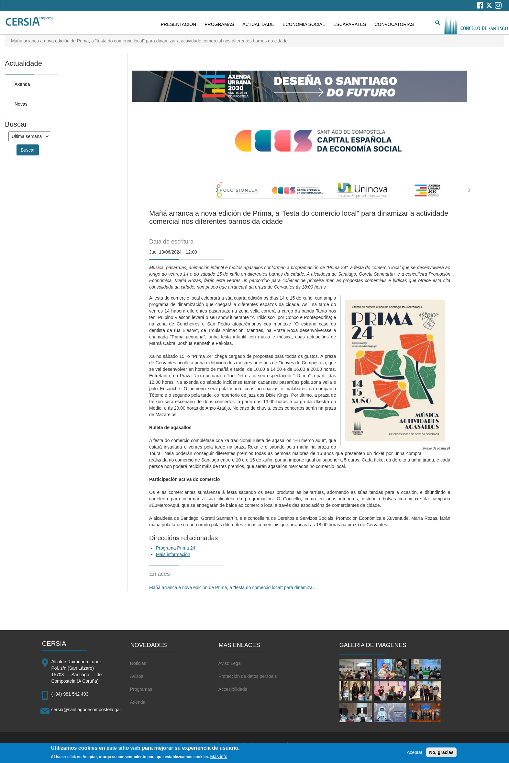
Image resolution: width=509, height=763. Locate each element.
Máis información (173, 554)
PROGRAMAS (219, 24)
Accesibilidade (233, 689)
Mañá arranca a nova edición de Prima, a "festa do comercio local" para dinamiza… (233, 587)
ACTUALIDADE (258, 24)
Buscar (28, 150)
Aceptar (414, 754)
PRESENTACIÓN (178, 24)
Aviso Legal (230, 663)
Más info (218, 758)
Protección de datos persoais (247, 676)
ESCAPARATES (349, 24)
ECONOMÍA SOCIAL (303, 24)
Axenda (22, 84)
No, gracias (441, 754)
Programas (141, 689)
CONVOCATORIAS (394, 24)
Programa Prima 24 (175, 548)
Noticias (138, 663)
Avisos (136, 676)
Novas (21, 104)
